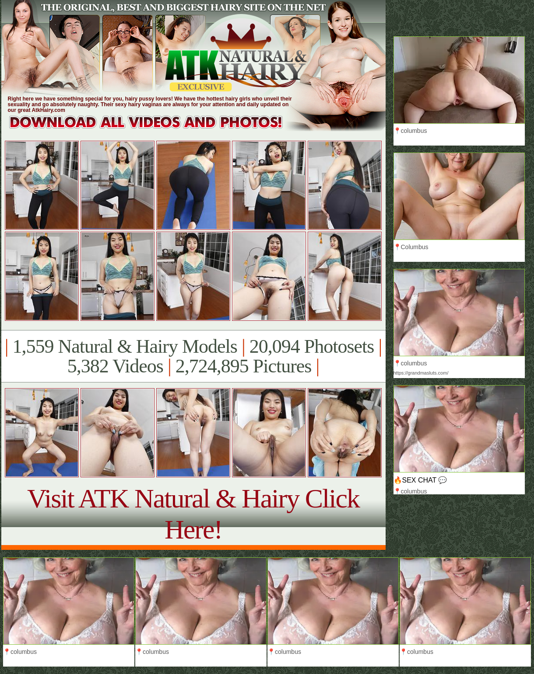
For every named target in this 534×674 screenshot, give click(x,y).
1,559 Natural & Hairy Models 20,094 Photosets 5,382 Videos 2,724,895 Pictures (193, 356)
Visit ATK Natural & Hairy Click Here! (193, 513)
